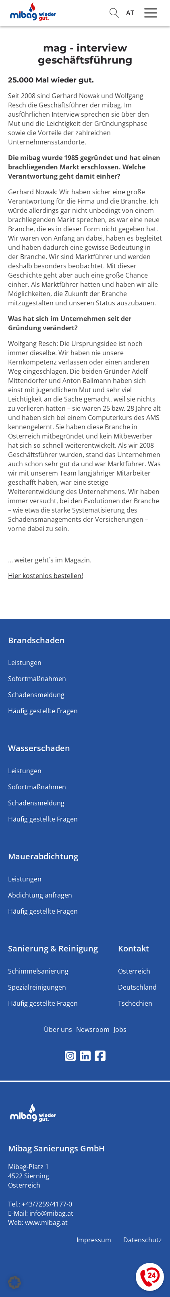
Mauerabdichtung (43, 856)
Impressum (94, 1239)
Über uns (58, 1029)
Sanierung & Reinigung (53, 948)
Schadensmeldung (36, 694)
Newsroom (93, 1029)
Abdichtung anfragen (40, 895)
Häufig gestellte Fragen (43, 710)
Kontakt (133, 948)
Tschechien (135, 1003)
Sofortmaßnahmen (37, 678)
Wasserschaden (39, 748)
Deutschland (137, 987)
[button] (14, 1282)
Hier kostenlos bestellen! (45, 575)
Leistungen (24, 662)
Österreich (134, 971)
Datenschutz (142, 1239)
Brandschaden (36, 640)
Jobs (120, 1029)
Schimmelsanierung (38, 971)
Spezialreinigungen (37, 987)
